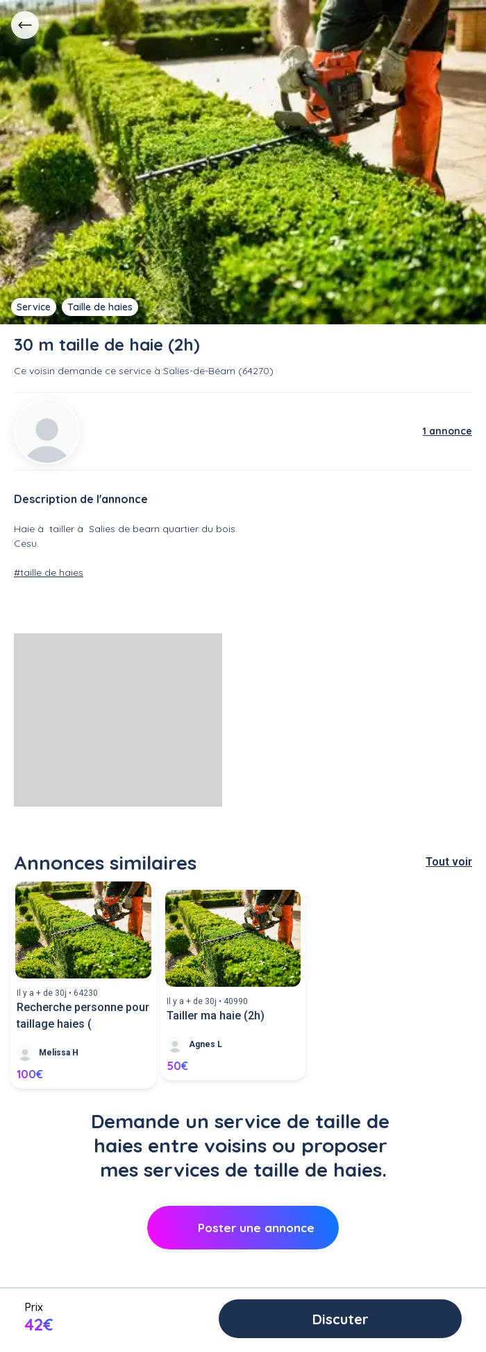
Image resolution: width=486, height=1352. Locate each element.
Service (34, 307)
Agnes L (205, 1044)
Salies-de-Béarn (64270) (218, 371)
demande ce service (104, 371)
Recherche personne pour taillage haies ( (83, 1015)
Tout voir (449, 861)
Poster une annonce (243, 1227)
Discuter (340, 1319)
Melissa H (58, 1052)
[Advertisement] (118, 720)
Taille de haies (100, 307)
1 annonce (447, 431)
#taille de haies (48, 572)
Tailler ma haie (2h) (216, 1015)
